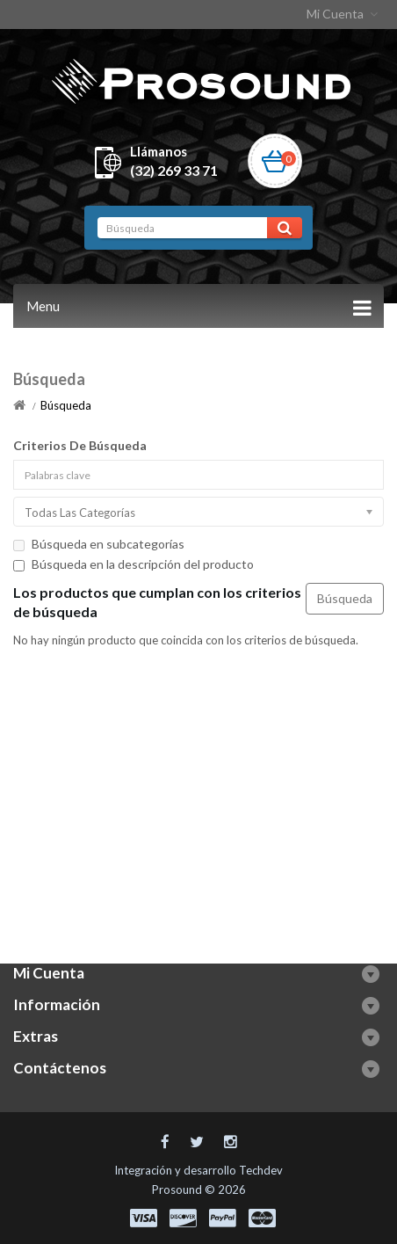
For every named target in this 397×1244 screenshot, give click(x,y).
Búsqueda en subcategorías (98, 543)
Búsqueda (65, 405)
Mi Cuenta (344, 13)
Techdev (261, 1170)
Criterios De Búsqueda (80, 445)
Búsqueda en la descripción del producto (133, 564)
